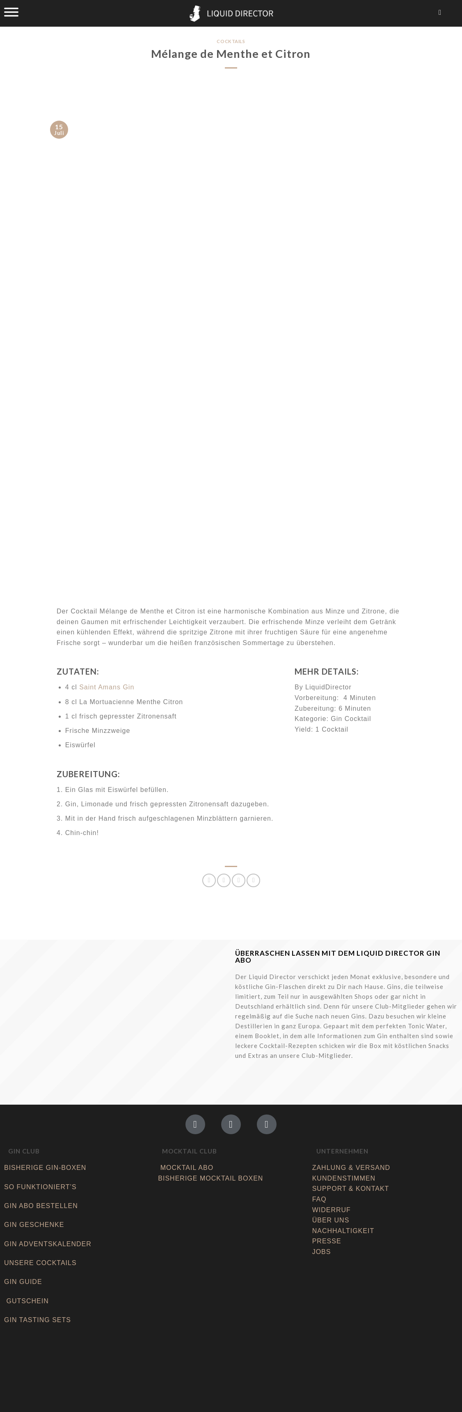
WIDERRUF (331, 1209)
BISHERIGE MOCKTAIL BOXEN (210, 1178)
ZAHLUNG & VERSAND (351, 1167)
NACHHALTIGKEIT (343, 1230)
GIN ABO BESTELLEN (42, 1205)
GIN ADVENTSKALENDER (47, 1243)
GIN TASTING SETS (37, 1319)
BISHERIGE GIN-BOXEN (45, 1167)
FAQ (319, 1199)
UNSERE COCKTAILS (41, 1262)
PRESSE (326, 1241)
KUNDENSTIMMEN (343, 1178)
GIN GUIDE (23, 1281)
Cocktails (231, 41)
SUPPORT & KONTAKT (350, 1188)
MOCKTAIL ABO (186, 1167)
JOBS (321, 1251)
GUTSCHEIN (27, 1301)
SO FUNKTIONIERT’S (40, 1186)
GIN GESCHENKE (34, 1224)
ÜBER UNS (331, 1220)
